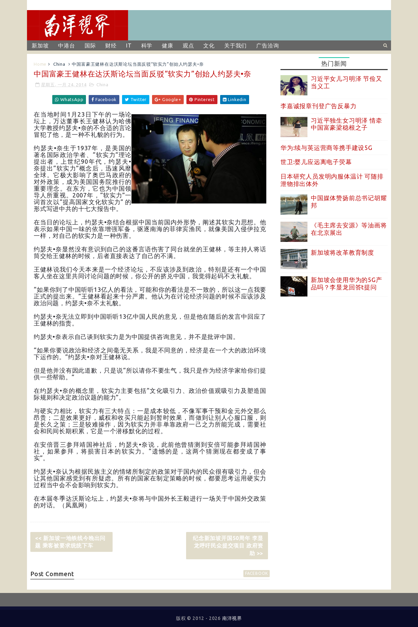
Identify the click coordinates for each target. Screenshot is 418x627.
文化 (209, 45)
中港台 (66, 45)
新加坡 (40, 45)
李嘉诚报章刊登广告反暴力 (318, 105)
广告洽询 (267, 45)
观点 (188, 45)
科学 (147, 45)
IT (129, 45)
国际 (90, 45)
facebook (256, 573)
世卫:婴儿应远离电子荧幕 (316, 161)
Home (40, 64)
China (59, 64)
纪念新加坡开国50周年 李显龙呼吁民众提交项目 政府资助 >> (228, 545)
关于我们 (235, 45)
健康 (167, 45)
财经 (111, 45)
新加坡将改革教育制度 (342, 252)
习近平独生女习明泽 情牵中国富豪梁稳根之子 (346, 124)
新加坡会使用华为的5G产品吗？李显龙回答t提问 (346, 283)
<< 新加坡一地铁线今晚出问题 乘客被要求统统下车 (70, 541)
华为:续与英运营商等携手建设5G (326, 147)
